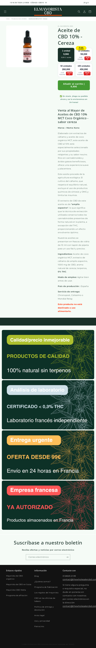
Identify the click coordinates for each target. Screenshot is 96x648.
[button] (5, 11)
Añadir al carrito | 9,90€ (74, 85)
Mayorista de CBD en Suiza (18, 584)
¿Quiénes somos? (42, 581)
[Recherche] (79, 11)
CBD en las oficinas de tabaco (44, 599)
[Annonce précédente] (5, 2)
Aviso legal (39, 615)
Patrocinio (39, 626)
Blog (36, 576)
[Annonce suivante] (91, 2)
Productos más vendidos (19, 18)
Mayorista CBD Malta (16, 590)
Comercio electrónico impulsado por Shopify (57, 642)
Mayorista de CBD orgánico (14, 577)
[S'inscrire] (67, 557)
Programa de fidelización (46, 587)
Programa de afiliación (16, 595)
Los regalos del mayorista (46, 593)
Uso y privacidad (42, 621)
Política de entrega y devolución (44, 608)
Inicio (8, 18)
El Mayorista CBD (34, 642)
